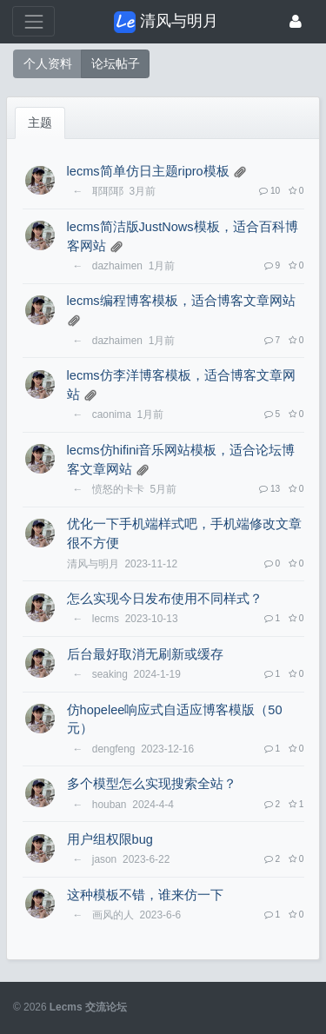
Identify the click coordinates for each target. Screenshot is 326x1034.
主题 (40, 122)
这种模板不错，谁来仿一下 (145, 895)
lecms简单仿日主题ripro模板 (148, 171)
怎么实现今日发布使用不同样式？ (165, 599)
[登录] (295, 21)
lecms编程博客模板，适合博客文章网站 (181, 301)
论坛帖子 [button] (115, 63)
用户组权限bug (110, 839)
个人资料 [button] (47, 63)
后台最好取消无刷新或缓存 (145, 654)
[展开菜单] (33, 21)
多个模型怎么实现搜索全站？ (151, 784)
